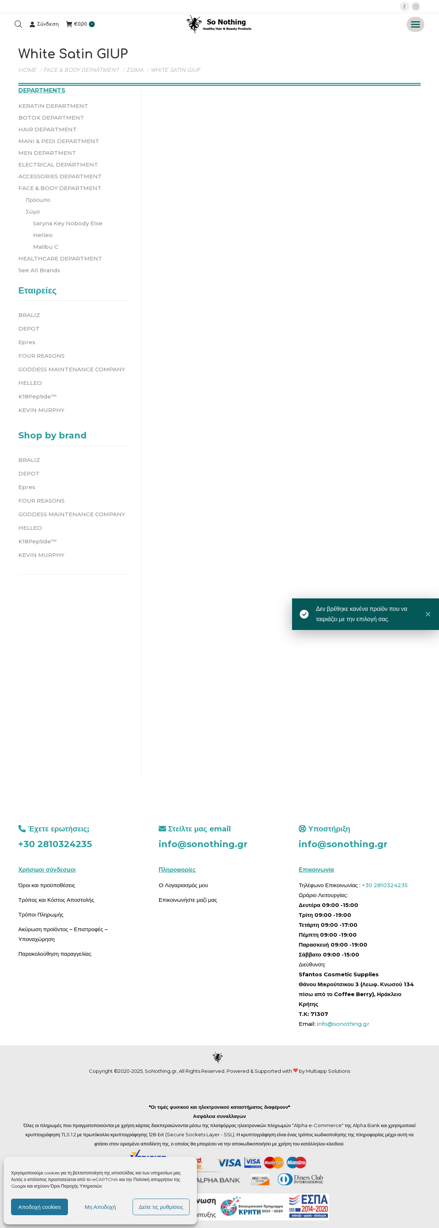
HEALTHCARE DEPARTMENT (60, 258)
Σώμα (33, 211)
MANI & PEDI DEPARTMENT (58, 141)
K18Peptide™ (37, 396)
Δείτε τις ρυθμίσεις (161, 1207)
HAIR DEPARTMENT (47, 129)
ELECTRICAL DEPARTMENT (58, 164)
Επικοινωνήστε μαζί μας (188, 899)
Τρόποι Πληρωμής (41, 914)
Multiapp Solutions (328, 1071)
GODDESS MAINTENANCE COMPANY (71, 369)
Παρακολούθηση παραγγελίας (54, 953)
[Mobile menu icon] (415, 24)
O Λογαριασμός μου (183, 885)
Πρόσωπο (38, 199)
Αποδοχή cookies (39, 1207)
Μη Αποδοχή (100, 1207)
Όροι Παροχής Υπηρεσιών (76, 1186)
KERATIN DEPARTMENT (53, 105)
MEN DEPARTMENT (47, 152)
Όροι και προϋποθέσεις (46, 885)
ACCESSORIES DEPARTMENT (60, 176)
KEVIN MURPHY (41, 410)
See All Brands (39, 270)
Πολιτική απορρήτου (153, 1179)
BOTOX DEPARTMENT (51, 117)
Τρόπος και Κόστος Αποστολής (56, 899)
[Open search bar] (18, 24)
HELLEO (30, 382)
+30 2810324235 (55, 844)
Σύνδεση (44, 24)
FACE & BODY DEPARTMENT (59, 188)
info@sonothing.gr (203, 844)
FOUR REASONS (41, 355)
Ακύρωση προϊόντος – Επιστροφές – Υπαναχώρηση (63, 934)
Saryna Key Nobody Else (67, 223)
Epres (26, 342)
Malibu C (45, 246)
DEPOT (29, 328)
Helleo (43, 235)
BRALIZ (29, 314)
